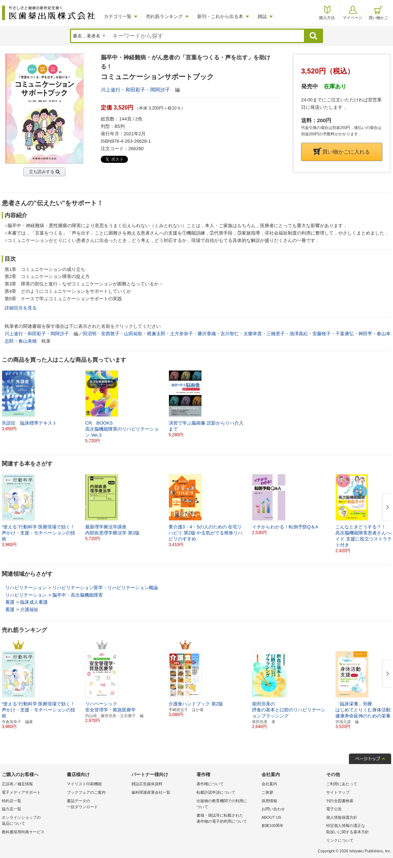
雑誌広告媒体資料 (147, 784)
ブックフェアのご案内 (86, 792)
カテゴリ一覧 (117, 16)
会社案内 (269, 784)
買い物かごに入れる (341, 152)
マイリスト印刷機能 (84, 784)
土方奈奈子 (181, 333)
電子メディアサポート (21, 792)
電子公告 (334, 809)
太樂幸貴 (253, 333)
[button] (386, 507)
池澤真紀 (298, 333)
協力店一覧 (11, 809)
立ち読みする (41, 171)
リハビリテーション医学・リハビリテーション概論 (105, 587)
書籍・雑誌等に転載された (227, 819)
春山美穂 (27, 341)
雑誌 (262, 16)
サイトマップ (338, 792)
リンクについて (339, 840)
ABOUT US (271, 817)
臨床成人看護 (34, 602)
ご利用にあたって (341, 784)
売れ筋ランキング (164, 16)
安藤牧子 (321, 333)
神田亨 (365, 333)
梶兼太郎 (156, 333)
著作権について (210, 784)
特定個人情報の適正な (357, 829)
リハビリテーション (26, 587)
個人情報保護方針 (341, 817)
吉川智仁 (230, 333)
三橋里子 (275, 333)
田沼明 (89, 333)
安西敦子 (110, 333)
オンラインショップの (32, 821)
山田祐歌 (133, 333)
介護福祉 (29, 609)
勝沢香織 (207, 333)
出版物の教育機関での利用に (227, 804)
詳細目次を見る (21, 307)
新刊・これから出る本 (220, 16)
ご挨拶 (267, 792)
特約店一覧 (11, 801)
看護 (9, 602)
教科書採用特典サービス (23, 832)
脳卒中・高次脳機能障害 (77, 595)
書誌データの (97, 804)
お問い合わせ (273, 809)
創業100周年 (272, 825)
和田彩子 (135, 90)
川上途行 (111, 90)
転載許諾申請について (215, 792)
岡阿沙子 (160, 90)
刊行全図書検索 (339, 801)
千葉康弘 (344, 333)
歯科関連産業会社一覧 (150, 792)
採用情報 (269, 801)
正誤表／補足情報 (17, 784)
